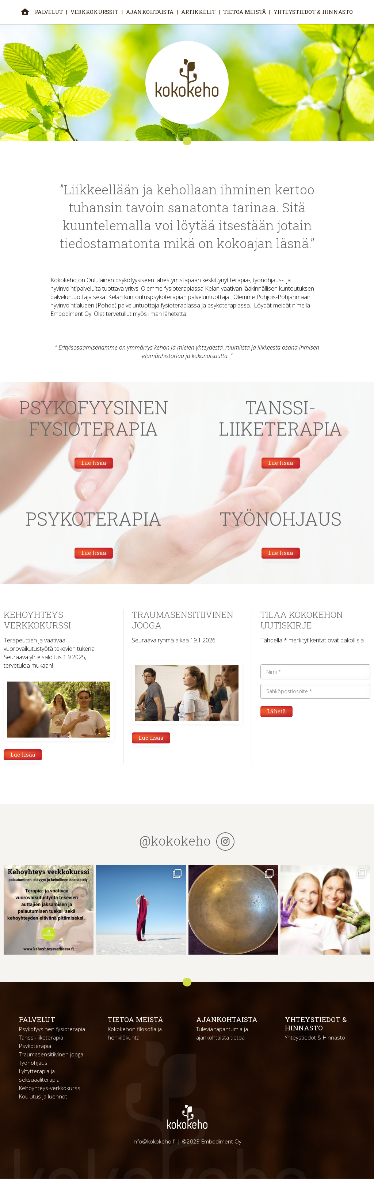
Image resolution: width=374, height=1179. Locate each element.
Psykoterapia (35, 1045)
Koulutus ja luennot (43, 1096)
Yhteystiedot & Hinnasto (313, 11)
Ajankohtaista (149, 11)
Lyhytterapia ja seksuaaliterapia (39, 1075)
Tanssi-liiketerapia (41, 1037)
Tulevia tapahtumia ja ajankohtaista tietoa (222, 1033)
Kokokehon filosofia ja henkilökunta (135, 1033)
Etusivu (25, 11)
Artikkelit (198, 11)
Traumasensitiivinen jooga (51, 1054)
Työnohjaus (33, 1062)
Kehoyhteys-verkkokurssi (50, 1088)
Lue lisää (93, 462)
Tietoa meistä (244, 11)
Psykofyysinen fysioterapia (52, 1029)
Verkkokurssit (94, 11)
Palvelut (49, 11)
